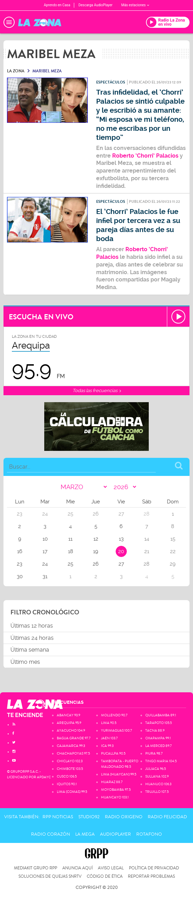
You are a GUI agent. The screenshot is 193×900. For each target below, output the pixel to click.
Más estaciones (135, 5)
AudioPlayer (115, 834)
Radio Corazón (50, 834)
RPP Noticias (58, 817)
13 (121, 539)
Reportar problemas (151, 876)
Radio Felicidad (167, 817)
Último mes (25, 662)
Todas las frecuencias (96, 390)
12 (95, 539)
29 (173, 564)
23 (19, 564)
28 (146, 564)
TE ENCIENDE (25, 715)
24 (45, 564)
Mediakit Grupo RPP (35, 868)
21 (146, 551)
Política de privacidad (154, 868)
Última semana (29, 649)
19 (95, 551)
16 (19, 551)
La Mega (85, 834)
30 (20, 576)
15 (172, 539)
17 (45, 551)
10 (45, 539)
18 (70, 551)
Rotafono (149, 834)
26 (96, 564)
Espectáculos (110, 82)
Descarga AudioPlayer (95, 5)
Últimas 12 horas (31, 625)
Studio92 (89, 817)
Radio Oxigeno (123, 817)
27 (121, 564)
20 (121, 551)
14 (146, 539)
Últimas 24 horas (32, 638)
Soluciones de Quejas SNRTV (50, 876)
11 (70, 539)
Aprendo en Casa (57, 5)
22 (173, 551)
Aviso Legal (111, 868)
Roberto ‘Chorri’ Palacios (145, 155)
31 (45, 576)
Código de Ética (105, 876)
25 (70, 564)
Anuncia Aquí (77, 868)
